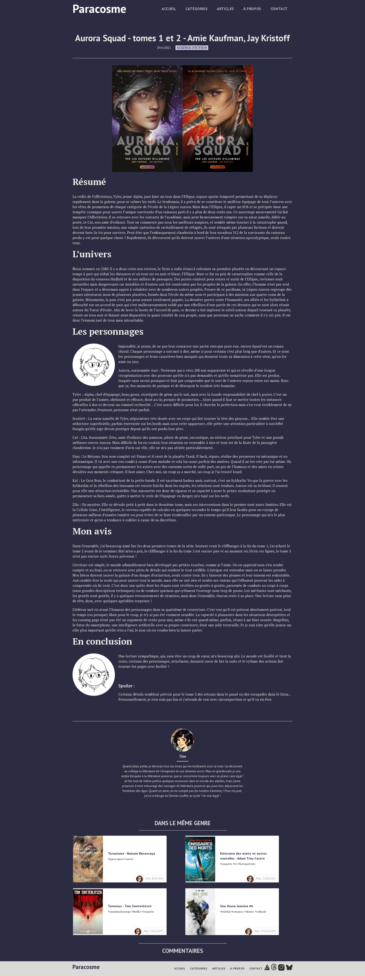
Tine (182, 756)
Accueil (169, 8)
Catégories (197, 8)
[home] (99, 8)
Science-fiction (192, 47)
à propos (252, 8)
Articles (225, 8)
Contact (279, 8)
